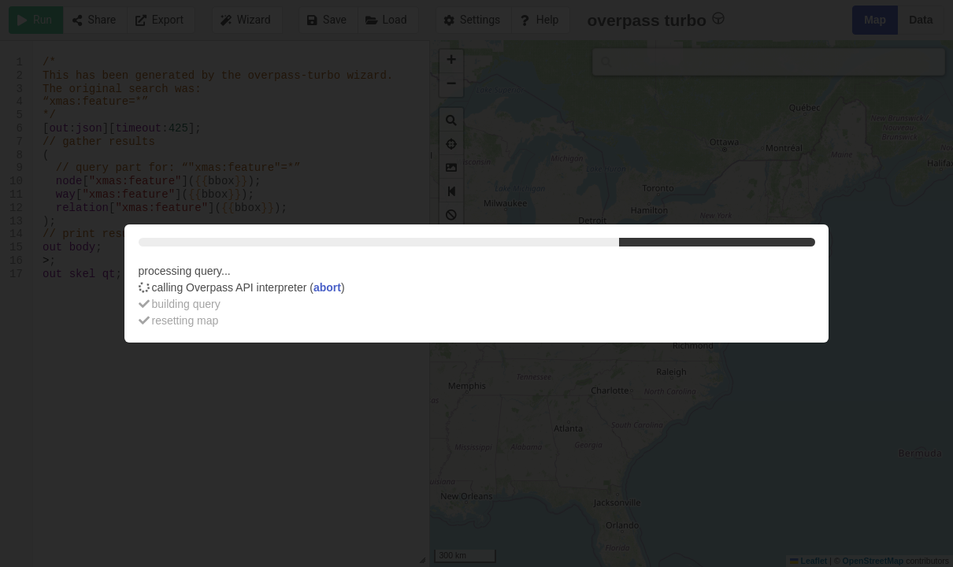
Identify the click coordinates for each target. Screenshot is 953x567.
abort (327, 287)
